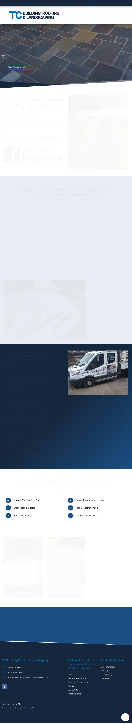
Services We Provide (77, 680)
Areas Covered (74, 695)
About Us (72, 676)
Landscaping (106, 676)
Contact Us (73, 691)
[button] (125, 717)
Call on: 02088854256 (13, 668)
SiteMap (6, 705)
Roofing (104, 672)
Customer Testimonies (78, 683)
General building (108, 668)
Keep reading (24, 67)
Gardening (105, 680)
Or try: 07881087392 (13, 674)
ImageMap (17, 705)
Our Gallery (72, 687)
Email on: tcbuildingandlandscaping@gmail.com (25, 679)
